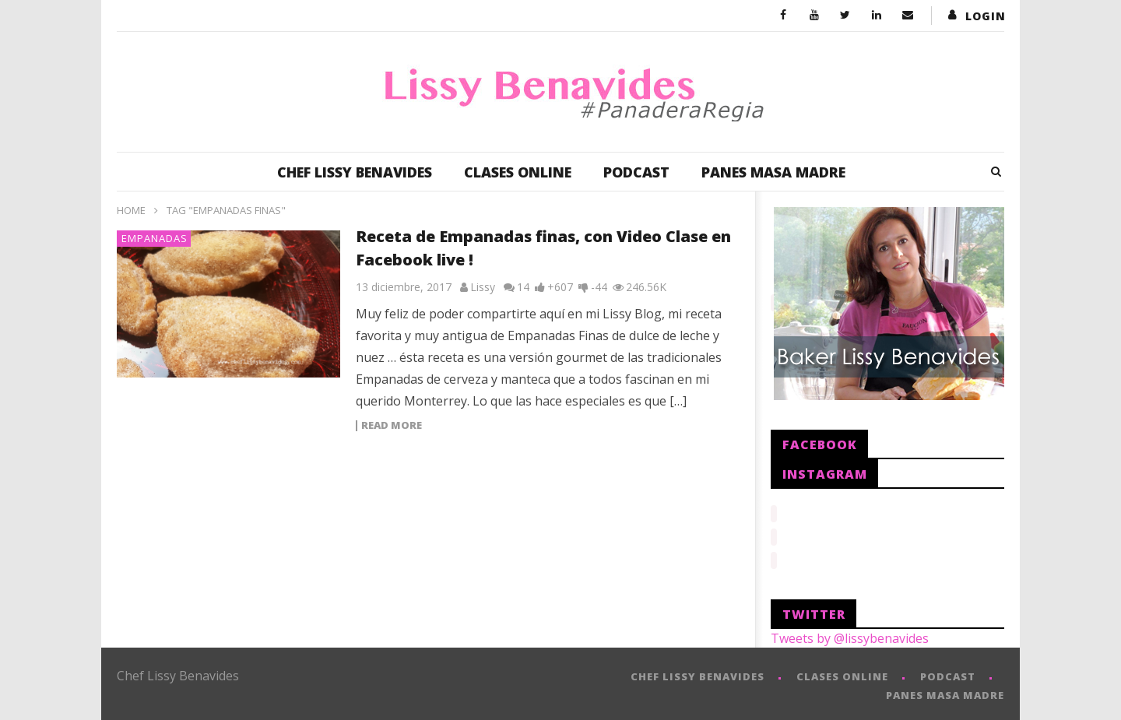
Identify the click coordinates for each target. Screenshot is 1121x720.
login (985, 16)
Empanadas (154, 238)
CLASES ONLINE (517, 172)
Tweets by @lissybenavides (850, 633)
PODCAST (636, 172)
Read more (391, 425)
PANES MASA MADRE (773, 172)
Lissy (482, 286)
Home (131, 210)
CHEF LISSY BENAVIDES (354, 172)
